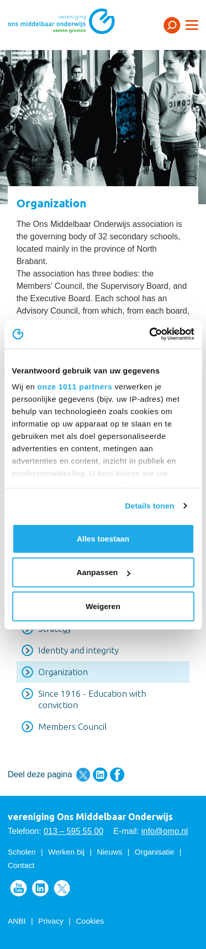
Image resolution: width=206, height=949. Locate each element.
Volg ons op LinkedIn (40, 888)
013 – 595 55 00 (73, 831)
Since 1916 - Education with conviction (92, 699)
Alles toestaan (103, 538)
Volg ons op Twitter (62, 888)
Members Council (72, 726)
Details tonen (149, 505)
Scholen (22, 851)
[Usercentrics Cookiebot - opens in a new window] (149, 334)
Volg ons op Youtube (18, 888)
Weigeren (103, 605)
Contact (21, 865)
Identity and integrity (78, 650)
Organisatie (155, 851)
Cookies (90, 921)
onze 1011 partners (74, 386)
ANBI (17, 921)
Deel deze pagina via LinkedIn (100, 774)
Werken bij (66, 851)
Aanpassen (103, 572)
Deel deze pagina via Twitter (83, 774)
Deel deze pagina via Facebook (117, 774)
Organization (63, 672)
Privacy (51, 921)
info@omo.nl (164, 831)
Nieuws (109, 851)
